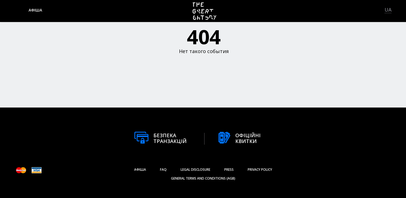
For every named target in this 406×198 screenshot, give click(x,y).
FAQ (163, 169)
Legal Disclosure (195, 169)
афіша (35, 10)
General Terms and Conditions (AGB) (203, 178)
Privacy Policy (260, 169)
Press (229, 169)
